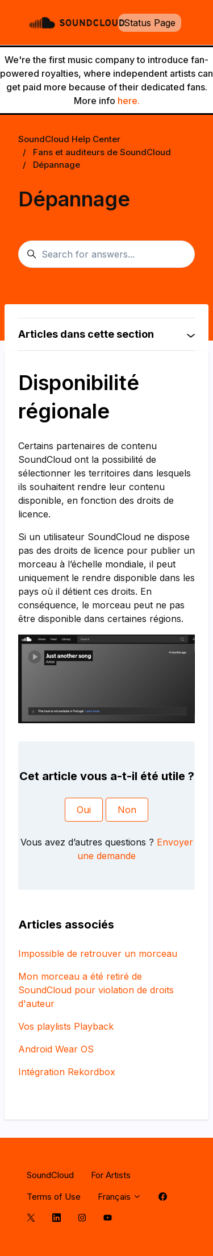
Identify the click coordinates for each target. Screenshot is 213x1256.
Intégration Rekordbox (66, 1071)
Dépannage (56, 164)
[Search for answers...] (106, 254)
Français (119, 1196)
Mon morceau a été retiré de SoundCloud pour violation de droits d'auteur (96, 990)
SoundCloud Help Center (69, 139)
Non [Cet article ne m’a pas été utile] (127, 809)
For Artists (111, 1175)
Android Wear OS (56, 1049)
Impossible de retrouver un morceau (97, 953)
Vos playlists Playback (66, 1026)
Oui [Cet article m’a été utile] (84, 809)
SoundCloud (50, 1175)
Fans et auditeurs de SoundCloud (102, 152)
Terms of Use (54, 1196)
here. (129, 100)
